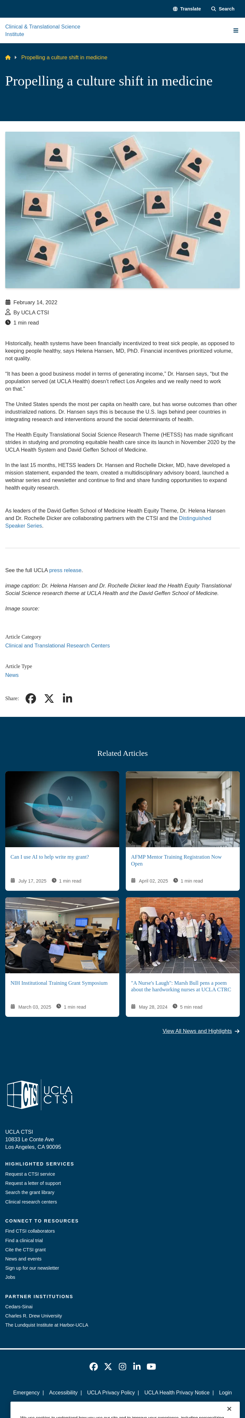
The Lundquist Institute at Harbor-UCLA (46, 1325)
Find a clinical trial (24, 1240)
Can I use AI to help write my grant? (49, 857)
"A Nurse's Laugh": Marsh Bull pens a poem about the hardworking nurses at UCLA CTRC (181, 986)
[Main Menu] (236, 30)
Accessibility (63, 1392)
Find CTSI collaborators (30, 1231)
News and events (23, 1258)
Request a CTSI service (30, 1174)
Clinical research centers (31, 1201)
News (12, 675)
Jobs (10, 1277)
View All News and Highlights (201, 1031)
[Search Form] (223, 8)
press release (65, 570)
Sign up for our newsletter (32, 1268)
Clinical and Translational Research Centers (57, 645)
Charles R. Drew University (33, 1315)
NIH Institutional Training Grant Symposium (59, 983)
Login (225, 1392)
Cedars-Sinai (18, 1306)
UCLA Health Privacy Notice (177, 1392)
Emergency (26, 1392)
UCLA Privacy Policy (111, 1392)
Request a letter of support (33, 1183)
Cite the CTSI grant (25, 1249)
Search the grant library (29, 1192)
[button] (187, 8)
